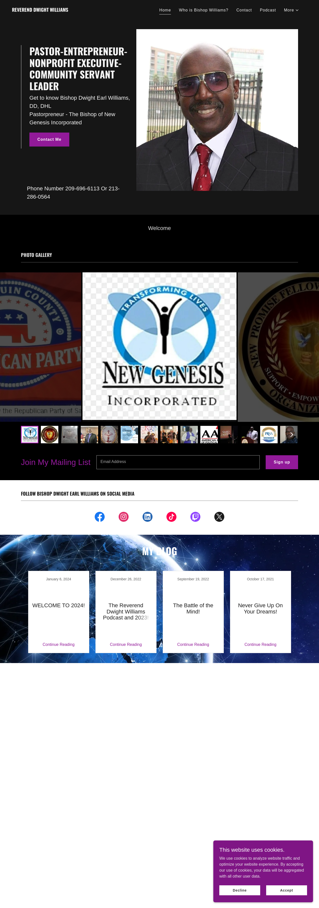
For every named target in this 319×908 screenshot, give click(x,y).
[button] (291, 10)
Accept (286, 890)
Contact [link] (244, 10)
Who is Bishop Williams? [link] (203, 10)
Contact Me (49, 139)
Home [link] (165, 10)
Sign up (282, 462)
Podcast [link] (268, 10)
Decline (240, 890)
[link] (40, 10)
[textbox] (178, 462)
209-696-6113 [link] (82, 188)
